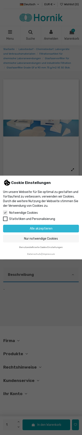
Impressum (49, 254)
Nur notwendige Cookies (41, 239)
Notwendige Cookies (20, 212)
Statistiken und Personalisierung (29, 219)
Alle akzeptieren (41, 228)
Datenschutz (34, 254)
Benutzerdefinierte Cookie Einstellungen (41, 247)
